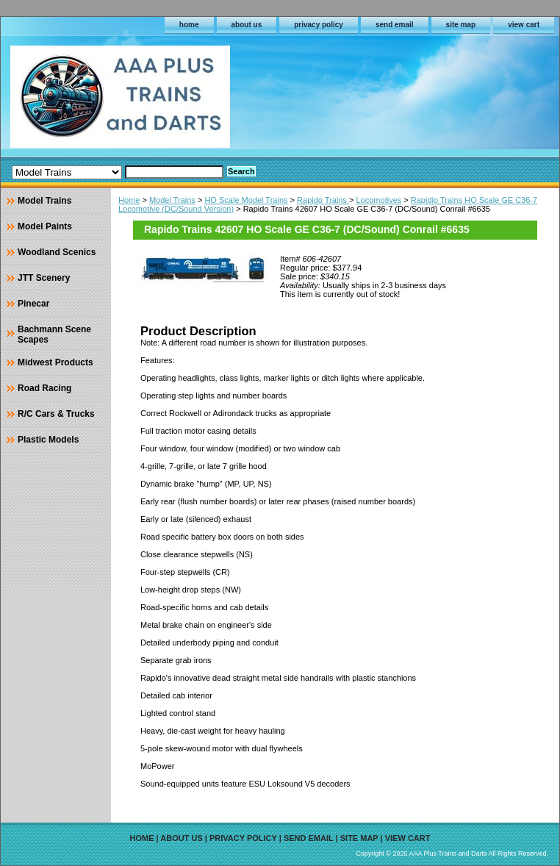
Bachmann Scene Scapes (54, 334)
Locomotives (379, 200)
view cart (523, 25)
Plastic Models (48, 439)
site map (461, 25)
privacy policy (318, 25)
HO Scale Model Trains (245, 200)
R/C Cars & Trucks (56, 414)
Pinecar (33, 303)
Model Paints (45, 226)
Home (129, 200)
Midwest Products (55, 362)
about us (246, 25)
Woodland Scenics (57, 252)
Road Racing (44, 388)
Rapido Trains (323, 200)
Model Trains (172, 200)
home (189, 25)
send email (395, 25)
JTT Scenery (44, 278)
